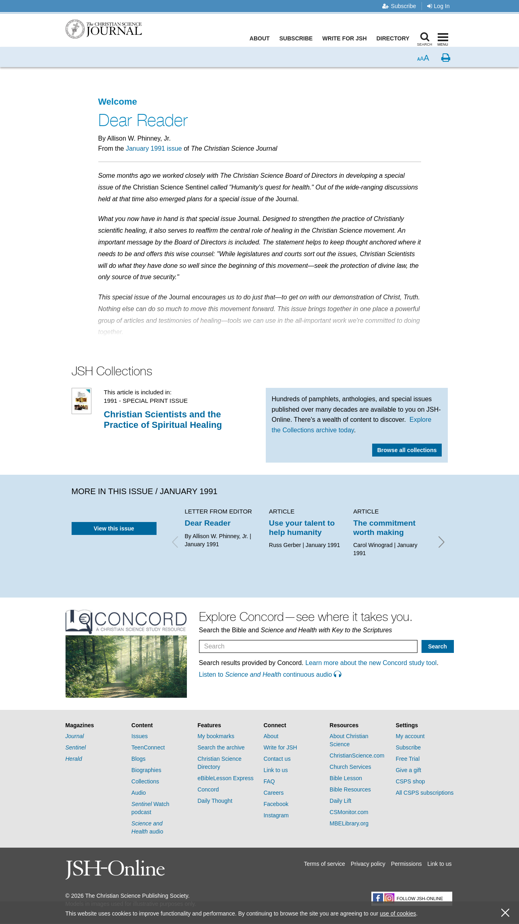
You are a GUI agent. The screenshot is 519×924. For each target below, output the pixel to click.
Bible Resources (350, 789)
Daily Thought (214, 801)
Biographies (146, 770)
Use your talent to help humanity (302, 527)
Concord (208, 789)
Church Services (350, 767)
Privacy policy (368, 864)
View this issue (113, 528)
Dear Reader (208, 523)
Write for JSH (346, 38)
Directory (394, 38)
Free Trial (407, 759)
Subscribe (399, 6)
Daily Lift (341, 801)
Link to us (275, 770)
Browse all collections (406, 450)
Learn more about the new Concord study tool (371, 662)
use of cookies (398, 913)
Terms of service (324, 864)
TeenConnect (148, 747)
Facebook (275, 804)
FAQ (269, 781)
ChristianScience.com (357, 755)
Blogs (138, 759)
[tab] (94, 725)
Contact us (276, 759)
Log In (438, 6)
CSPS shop (410, 781)
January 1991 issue (154, 148)
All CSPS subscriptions (424, 792)
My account (410, 736)
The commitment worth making (384, 527)
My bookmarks (215, 736)
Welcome (117, 102)
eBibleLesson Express (225, 778)
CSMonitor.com (349, 812)
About (261, 38)
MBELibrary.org (349, 823)
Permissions (406, 864)
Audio (138, 792)
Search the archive (221, 747)
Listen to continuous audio (270, 674)
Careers (273, 792)
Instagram (275, 815)
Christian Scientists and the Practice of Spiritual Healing (163, 419)
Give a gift (408, 770)
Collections (145, 781)
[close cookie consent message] (505, 913)
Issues (139, 736)
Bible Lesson (346, 778)
